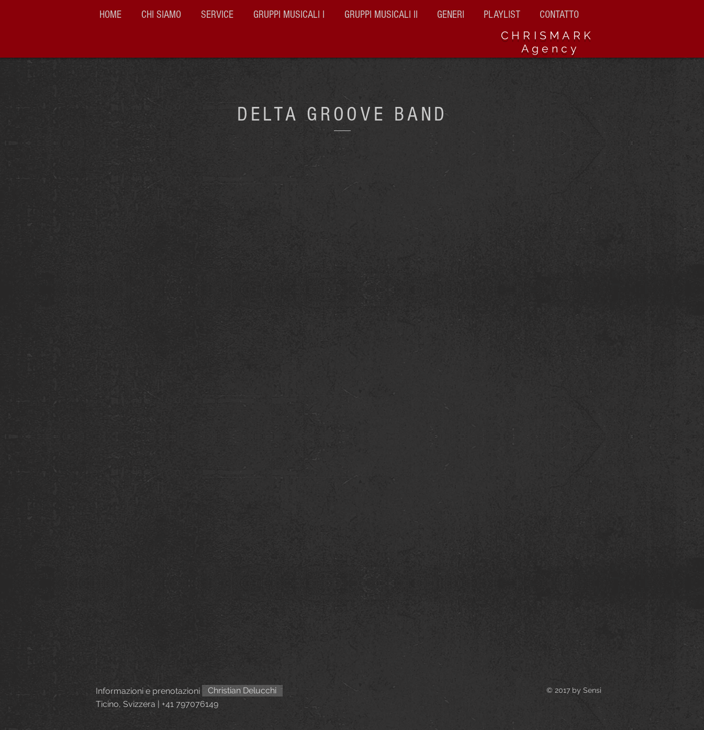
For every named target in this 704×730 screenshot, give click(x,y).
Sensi (592, 690)
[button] (383, 14)
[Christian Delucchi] (242, 690)
